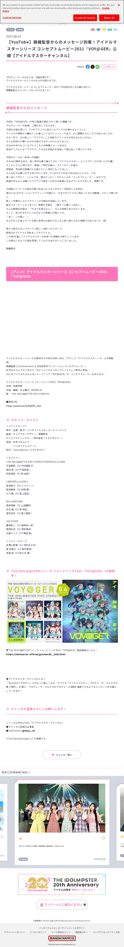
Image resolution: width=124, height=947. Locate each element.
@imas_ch (28, 730)
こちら (30, 726)
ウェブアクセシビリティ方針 (106, 932)
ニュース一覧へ (62, 754)
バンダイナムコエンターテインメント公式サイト (62, 928)
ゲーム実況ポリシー (61, 932)
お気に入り (111, 67)
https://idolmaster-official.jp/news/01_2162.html (35, 654)
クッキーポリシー (38, 932)
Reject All (109, 17)
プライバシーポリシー (14, 932)
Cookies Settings (12, 17)
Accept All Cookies (85, 17)
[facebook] (88, 67)
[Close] (118, 5)
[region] (62, 11)
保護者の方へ (81, 932)
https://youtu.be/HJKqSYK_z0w (23, 405)
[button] (8, 822)
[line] (97, 67)
